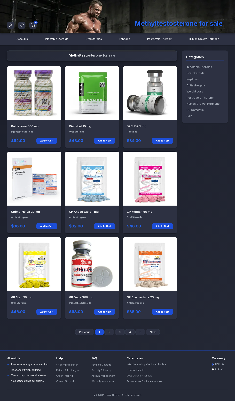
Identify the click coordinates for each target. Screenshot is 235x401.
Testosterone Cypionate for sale (144, 381)
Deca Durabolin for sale (139, 375)
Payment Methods (101, 364)
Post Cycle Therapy (159, 39)
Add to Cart (46, 140)
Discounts (22, 39)
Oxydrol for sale (135, 370)
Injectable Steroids (56, 39)
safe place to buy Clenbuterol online (146, 364)
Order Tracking (64, 375)
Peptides (124, 39)
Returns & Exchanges (67, 370)
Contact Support (65, 381)
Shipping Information (67, 364)
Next (153, 332)
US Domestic (195, 110)
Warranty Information (103, 381)
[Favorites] (21, 25)
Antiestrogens (196, 85)
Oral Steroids (94, 39)
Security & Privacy (101, 370)
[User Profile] (10, 25)
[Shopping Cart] (33, 25)
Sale (189, 116)
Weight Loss (195, 91)
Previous (84, 332)
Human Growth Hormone (204, 39)
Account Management (103, 375)
